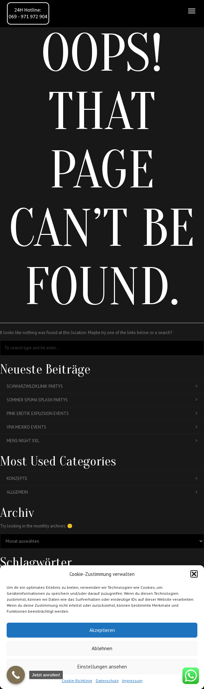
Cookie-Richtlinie (77, 680)
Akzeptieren (102, 630)
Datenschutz (107, 680)
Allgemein (102, 492)
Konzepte (102, 478)
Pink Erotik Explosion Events (102, 413)
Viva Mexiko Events (102, 427)
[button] (194, 574)
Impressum (132, 680)
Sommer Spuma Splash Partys (102, 400)
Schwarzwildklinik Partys (102, 386)
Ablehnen (102, 648)
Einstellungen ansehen (102, 666)
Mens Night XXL (102, 441)
